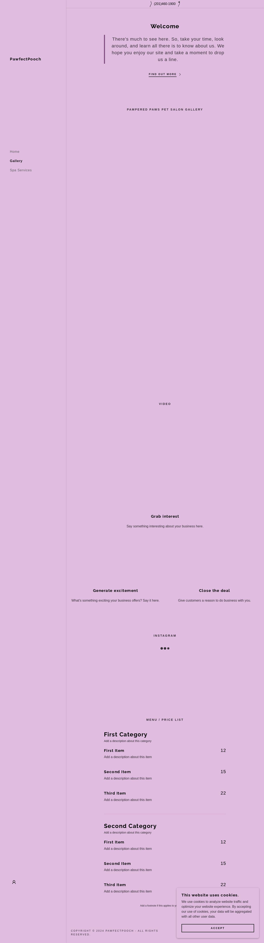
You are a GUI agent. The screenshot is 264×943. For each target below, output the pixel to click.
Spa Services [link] (21, 170)
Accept (218, 928)
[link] (25, 59)
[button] (14, 882)
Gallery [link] (16, 161)
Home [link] (15, 151)
